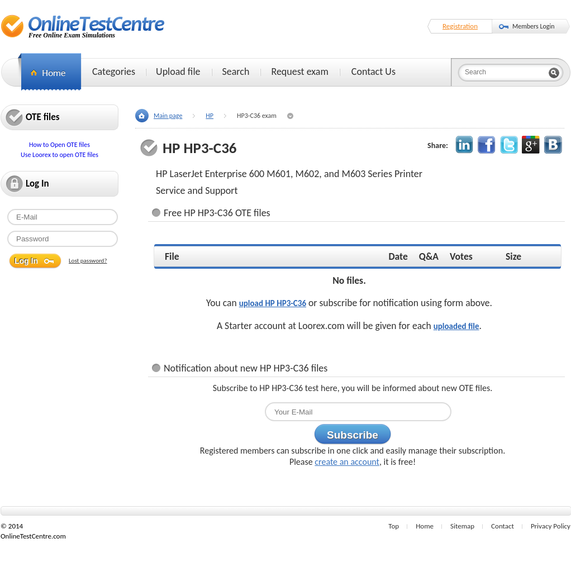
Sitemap (462, 526)
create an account (347, 461)
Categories (113, 71)
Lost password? (88, 260)
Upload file (178, 71)
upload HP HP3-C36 (272, 303)
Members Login (533, 26)
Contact (502, 526)
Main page (168, 116)
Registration (460, 26)
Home (425, 526)
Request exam (299, 71)
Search (236, 71)
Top (393, 526)
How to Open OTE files (59, 145)
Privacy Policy (550, 526)
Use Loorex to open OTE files (59, 155)
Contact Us (373, 71)
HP (209, 116)
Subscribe (352, 435)
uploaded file (456, 326)
